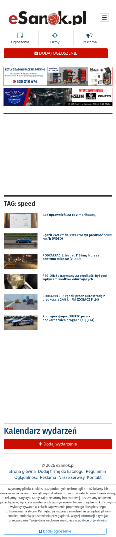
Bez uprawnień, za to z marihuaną (69, 215)
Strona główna (22, 471)
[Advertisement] (58, 154)
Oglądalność (26, 477)
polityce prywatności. (92, 520)
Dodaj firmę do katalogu (61, 471)
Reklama (89, 38)
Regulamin (96, 471)
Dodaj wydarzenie (58, 444)
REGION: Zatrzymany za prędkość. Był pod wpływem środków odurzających (74, 277)
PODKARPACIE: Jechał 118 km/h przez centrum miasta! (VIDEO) (70, 257)
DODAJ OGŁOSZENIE (55, 53)
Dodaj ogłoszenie (55, 531)
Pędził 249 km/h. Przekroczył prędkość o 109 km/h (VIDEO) (77, 236)
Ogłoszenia (20, 38)
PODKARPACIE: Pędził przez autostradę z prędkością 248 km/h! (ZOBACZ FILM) (73, 297)
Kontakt (94, 477)
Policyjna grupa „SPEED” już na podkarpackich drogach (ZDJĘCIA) (68, 318)
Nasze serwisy (71, 477)
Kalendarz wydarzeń (40, 431)
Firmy (55, 38)
